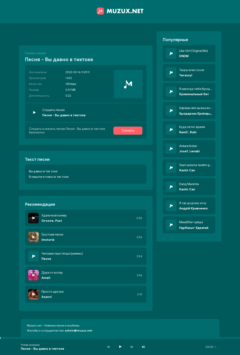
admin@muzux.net (78, 330)
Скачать (128, 131)
